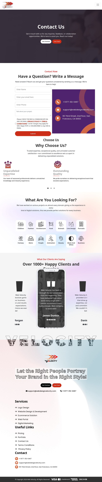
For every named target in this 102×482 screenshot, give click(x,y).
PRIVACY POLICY (34, 121)
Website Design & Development (31, 411)
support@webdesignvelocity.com (74, 110)
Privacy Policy (23, 449)
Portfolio (20, 437)
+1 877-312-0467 (66, 102)
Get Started (46, 41)
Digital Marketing (24, 423)
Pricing (19, 433)
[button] (47, 188)
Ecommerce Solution (26, 415)
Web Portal (21, 419)
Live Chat (57, 41)
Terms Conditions (24, 445)
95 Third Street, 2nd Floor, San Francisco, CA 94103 (36, 466)
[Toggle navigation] (98, 5)
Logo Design (22, 407)
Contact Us (21, 441)
